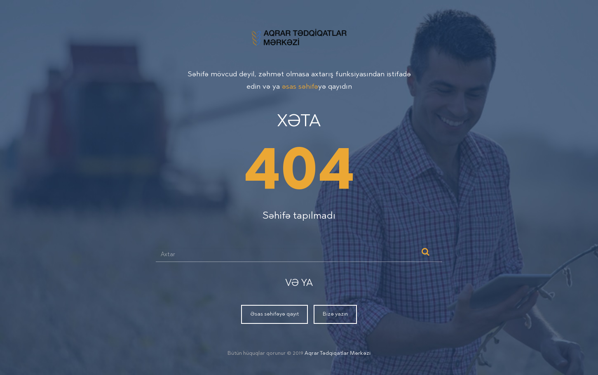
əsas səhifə (300, 87)
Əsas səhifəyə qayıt (274, 314)
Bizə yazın (335, 314)
